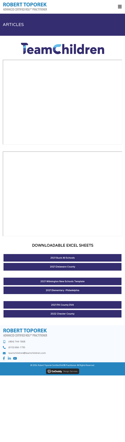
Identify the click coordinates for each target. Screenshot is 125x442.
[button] (3, 358)
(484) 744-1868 (16, 341)
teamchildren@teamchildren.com (27, 353)
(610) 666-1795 (16, 347)
